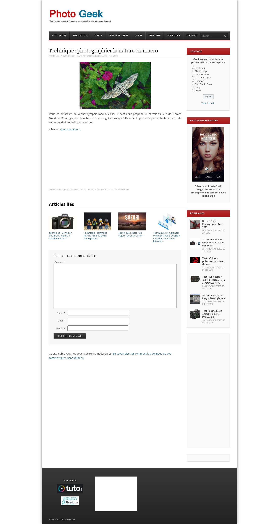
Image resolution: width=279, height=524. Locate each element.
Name (61, 313)
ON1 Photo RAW (203, 84)
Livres (97, 189)
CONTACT (192, 35)
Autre (198, 90)
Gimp (198, 87)
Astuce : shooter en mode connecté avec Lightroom (213, 242)
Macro (104, 189)
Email (61, 320)
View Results (208, 103)
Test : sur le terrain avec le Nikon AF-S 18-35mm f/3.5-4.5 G (214, 279)
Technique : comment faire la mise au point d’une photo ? (97, 234)
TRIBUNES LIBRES (118, 35)
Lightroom (200, 68)
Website (60, 328)
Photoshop (201, 71)
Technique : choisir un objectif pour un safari (132, 232)
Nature (113, 189)
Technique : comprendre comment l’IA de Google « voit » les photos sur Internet (167, 235)
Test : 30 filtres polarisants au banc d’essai (213, 261)
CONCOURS (173, 35)
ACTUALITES (59, 35)
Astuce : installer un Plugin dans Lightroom (214, 297)
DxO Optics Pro (203, 77)
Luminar (199, 81)
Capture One (202, 74)
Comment (60, 262)
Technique (123, 189)
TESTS (98, 35)
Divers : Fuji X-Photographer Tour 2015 (212, 224)
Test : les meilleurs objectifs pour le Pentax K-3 (212, 313)
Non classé (101, 56)
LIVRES (138, 35)
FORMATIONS (81, 35)
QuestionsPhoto (70, 129)
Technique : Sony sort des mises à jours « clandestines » (63, 234)
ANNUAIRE (154, 35)
